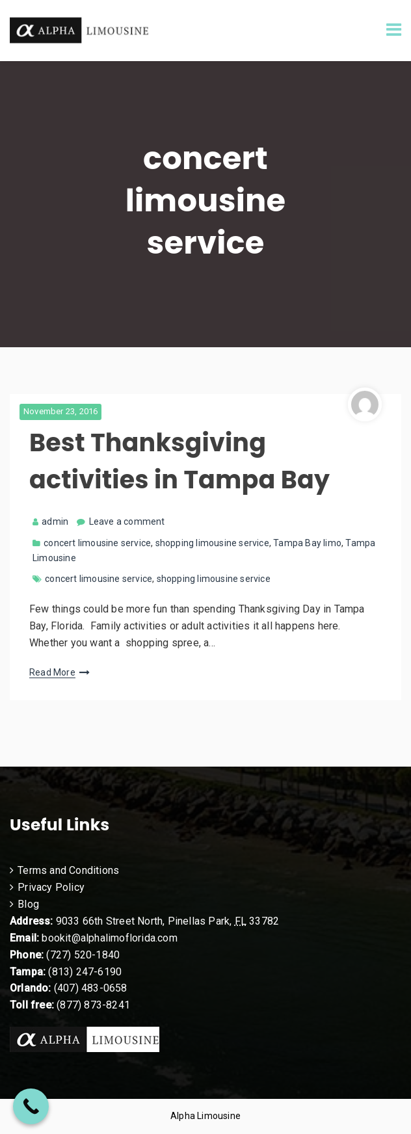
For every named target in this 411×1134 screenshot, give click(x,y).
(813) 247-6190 (85, 972)
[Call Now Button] (31, 1106)
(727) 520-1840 (83, 955)
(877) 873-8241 (93, 1005)
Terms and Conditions (68, 870)
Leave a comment (127, 521)
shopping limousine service (212, 543)
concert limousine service (97, 543)
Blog (28, 904)
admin (50, 521)
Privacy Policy (51, 887)
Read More (52, 672)
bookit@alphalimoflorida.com (108, 938)
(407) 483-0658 (90, 988)
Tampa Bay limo (307, 543)
